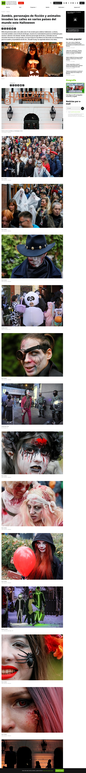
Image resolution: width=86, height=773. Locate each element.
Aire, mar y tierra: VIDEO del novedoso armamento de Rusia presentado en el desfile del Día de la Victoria (75, 44)
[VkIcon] (64, 3)
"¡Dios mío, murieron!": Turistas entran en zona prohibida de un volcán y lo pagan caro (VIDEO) (74, 52)
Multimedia (62, 7)
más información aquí (48, 770)
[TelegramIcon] (71, 3)
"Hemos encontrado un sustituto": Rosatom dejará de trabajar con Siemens (74, 72)
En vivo (21, 3)
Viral (20, 7)
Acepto (74, 111)
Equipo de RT (77, 7)
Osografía (71, 80)
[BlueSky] (73, 3)
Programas (33, 7)
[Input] (75, 108)
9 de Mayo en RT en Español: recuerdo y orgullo (74, 95)
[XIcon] (69, 3)
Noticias (8, 7)
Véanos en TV (58, 3)
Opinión (47, 7)
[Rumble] (66, 3)
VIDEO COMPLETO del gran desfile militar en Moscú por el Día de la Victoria (74, 59)
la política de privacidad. (75, 111)
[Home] (3, 3)
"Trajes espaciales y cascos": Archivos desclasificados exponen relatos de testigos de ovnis (74, 65)
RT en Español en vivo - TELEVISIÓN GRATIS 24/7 (73, 30)
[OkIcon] (75, 3)
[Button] (50, 3)
